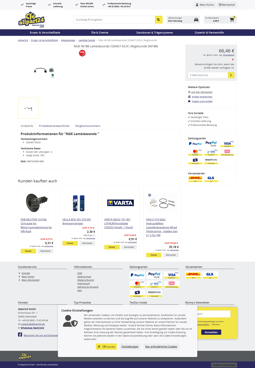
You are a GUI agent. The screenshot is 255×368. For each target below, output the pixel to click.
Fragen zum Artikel (200, 101)
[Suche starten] (159, 20)
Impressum (83, 283)
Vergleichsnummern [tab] (88, 126)
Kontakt (26, 273)
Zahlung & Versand (87, 286)
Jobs (79, 290)
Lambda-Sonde (87, 40)
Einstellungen (130, 346)
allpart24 (23, 40)
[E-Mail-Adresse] (231, 75)
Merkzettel (45, 251)
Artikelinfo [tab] (27, 126)
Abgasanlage (68, 40)
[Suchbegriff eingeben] (114, 20)
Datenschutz (84, 276)
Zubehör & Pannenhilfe (209, 32)
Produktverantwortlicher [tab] (54, 126)
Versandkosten (48, 246)
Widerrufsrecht (85, 280)
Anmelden (211, 332)
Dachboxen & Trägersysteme (154, 32)
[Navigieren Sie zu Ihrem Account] (205, 5)
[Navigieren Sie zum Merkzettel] (227, 5)
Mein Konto (28, 276)
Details (28, 251)
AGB (79, 273)
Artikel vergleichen (200, 96)
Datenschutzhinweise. (201, 324)
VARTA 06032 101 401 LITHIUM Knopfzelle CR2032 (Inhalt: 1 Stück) (118, 223)
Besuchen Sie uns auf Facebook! (38, 335)
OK (106, 346)
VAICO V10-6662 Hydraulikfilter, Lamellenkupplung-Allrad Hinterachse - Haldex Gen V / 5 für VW (162, 227)
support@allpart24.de (33, 324)
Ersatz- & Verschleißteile (45, 32)
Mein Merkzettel (31, 280)
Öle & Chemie (99, 32)
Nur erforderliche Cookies (161, 346)
